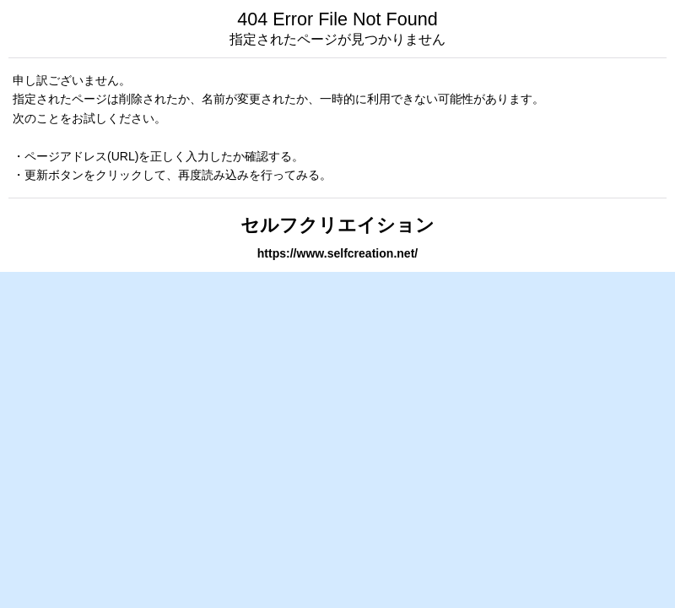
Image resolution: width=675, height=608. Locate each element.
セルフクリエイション (337, 225)
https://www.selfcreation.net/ (337, 253)
